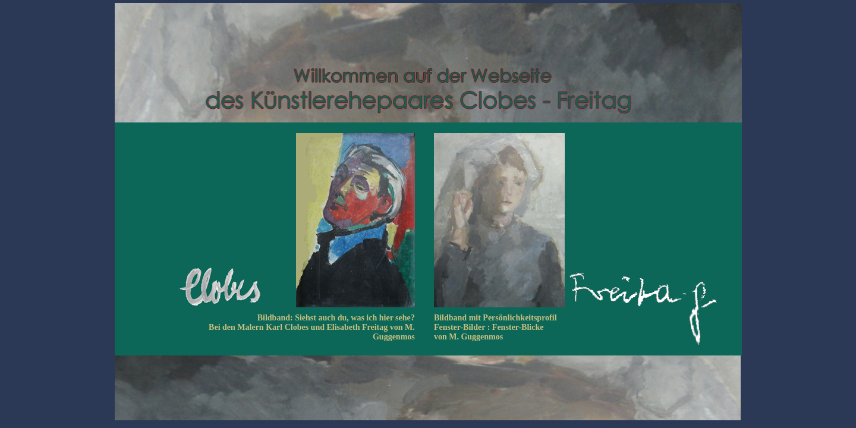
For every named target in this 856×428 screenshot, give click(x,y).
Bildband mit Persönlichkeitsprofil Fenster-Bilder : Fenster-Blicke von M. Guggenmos (495, 327)
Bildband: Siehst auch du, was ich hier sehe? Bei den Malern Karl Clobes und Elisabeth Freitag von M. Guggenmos (312, 327)
